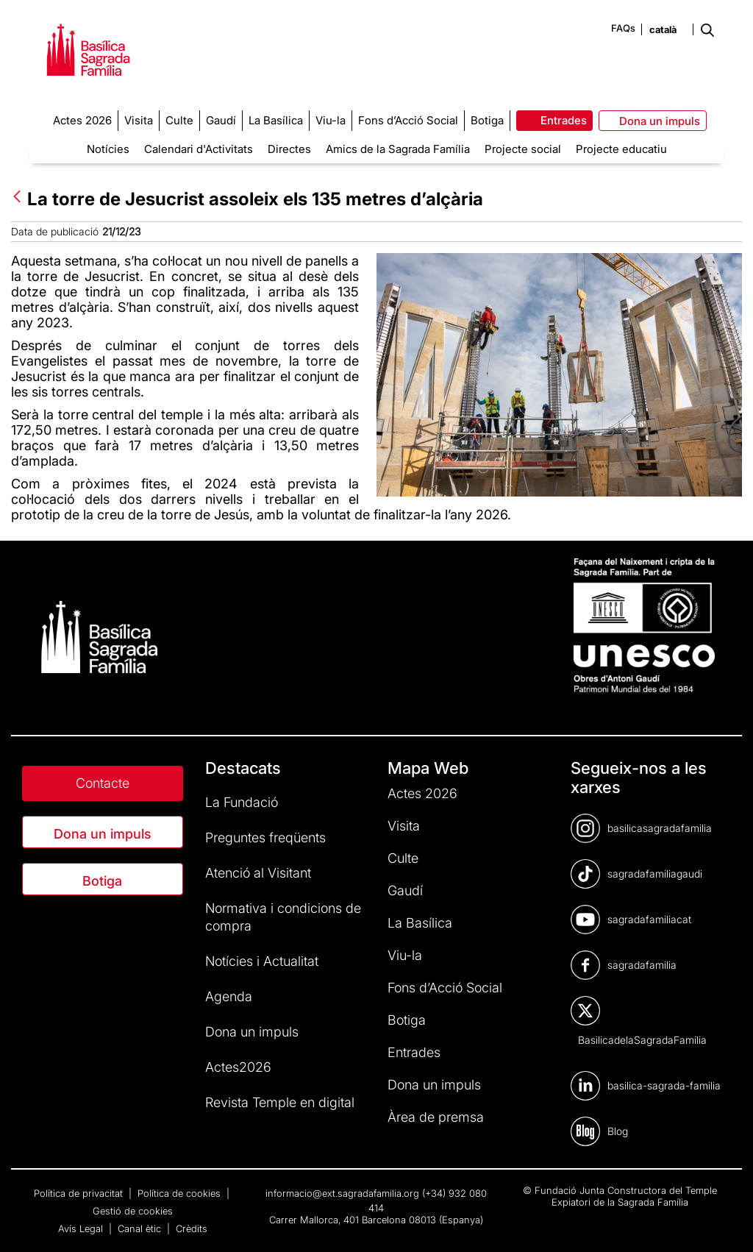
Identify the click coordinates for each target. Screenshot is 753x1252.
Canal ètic (141, 1228)
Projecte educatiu (621, 149)
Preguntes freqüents (265, 837)
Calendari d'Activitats (198, 149)
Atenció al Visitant (258, 873)
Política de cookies (181, 1193)
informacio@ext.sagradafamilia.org (342, 1193)
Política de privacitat (80, 1193)
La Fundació (241, 802)
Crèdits (191, 1228)
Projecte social (523, 149)
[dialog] (725, 1222)
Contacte (102, 783)
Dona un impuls (102, 834)
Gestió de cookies (133, 1211)
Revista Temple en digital (279, 1102)
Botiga (102, 881)
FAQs (623, 28)
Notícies (108, 149)
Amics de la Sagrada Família (398, 149)
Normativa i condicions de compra (283, 916)
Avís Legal (82, 1228)
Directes (289, 149)
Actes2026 (238, 1067)
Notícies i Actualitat (261, 961)
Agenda (228, 996)
